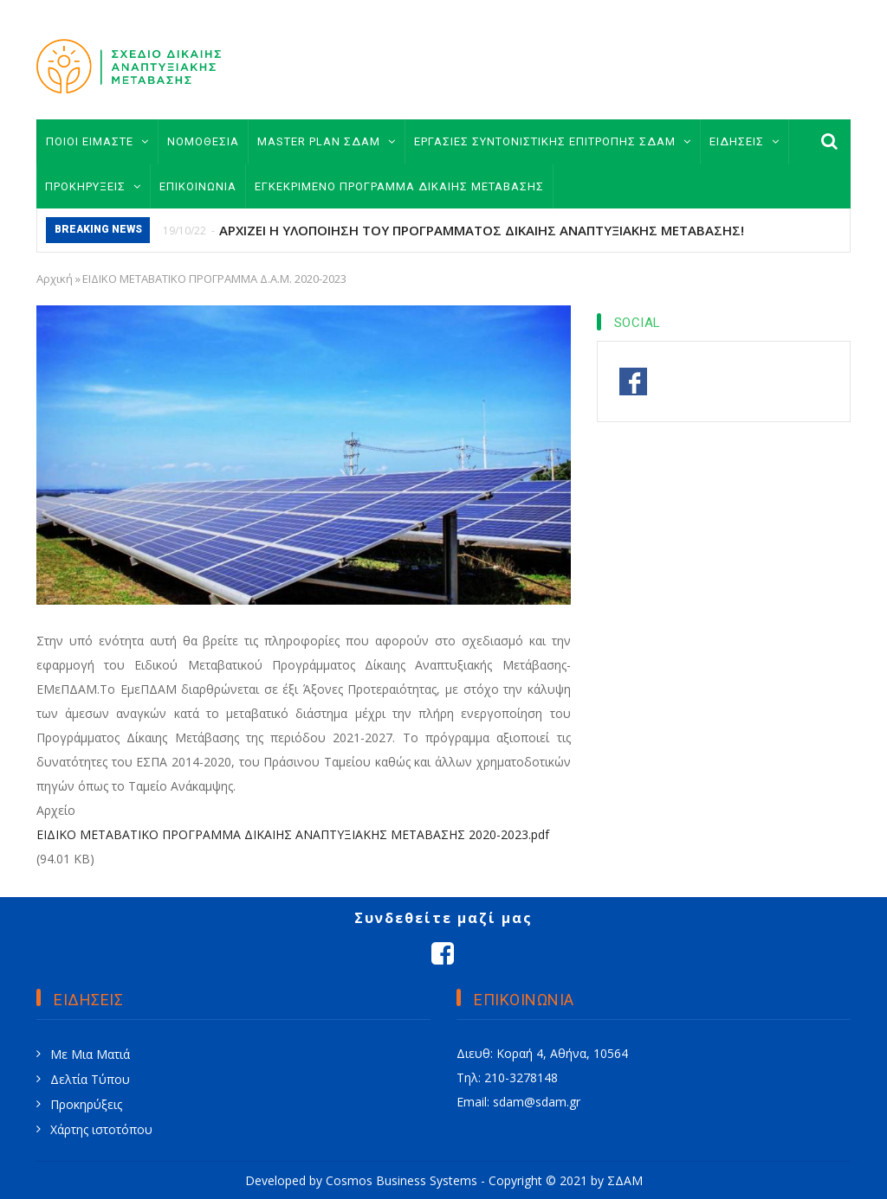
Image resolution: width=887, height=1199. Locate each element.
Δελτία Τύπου (90, 1079)
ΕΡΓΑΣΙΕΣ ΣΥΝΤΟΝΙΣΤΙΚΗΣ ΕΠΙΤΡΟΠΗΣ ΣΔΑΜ (552, 141)
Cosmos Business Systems (401, 1180)
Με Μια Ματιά (90, 1054)
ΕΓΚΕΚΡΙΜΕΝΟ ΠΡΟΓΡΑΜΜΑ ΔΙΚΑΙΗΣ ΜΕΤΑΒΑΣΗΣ (399, 186)
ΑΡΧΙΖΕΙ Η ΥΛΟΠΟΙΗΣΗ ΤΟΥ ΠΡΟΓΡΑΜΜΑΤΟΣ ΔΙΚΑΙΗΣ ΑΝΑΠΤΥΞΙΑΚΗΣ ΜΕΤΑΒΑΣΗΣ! (481, 230)
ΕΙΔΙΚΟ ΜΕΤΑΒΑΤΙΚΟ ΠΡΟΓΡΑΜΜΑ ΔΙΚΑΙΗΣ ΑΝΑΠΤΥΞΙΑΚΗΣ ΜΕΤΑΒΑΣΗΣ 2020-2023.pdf (292, 834)
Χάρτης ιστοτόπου (101, 1129)
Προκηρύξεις (86, 1104)
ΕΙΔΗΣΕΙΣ (744, 141)
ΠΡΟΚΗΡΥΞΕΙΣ (93, 186)
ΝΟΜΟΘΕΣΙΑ (203, 141)
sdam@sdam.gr (536, 1101)
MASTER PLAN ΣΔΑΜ (326, 141)
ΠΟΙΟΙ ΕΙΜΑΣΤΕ (97, 141)
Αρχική (54, 278)
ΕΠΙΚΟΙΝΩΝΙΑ (197, 186)
